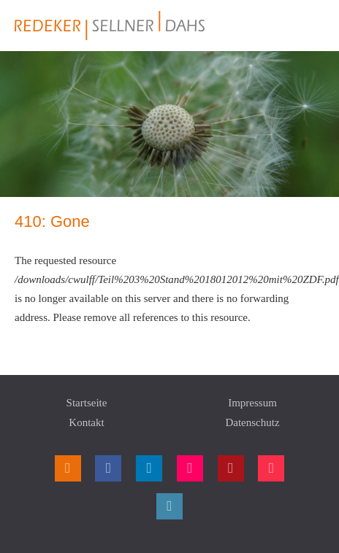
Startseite (86, 403)
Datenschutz (252, 422)
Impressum (252, 403)
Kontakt (86, 422)
